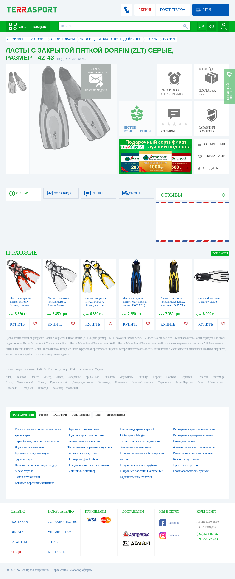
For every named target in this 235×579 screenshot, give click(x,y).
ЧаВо (98, 414)
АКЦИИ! (144, 9)
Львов (59, 377)
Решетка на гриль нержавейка (193, 453)
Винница (142, 377)
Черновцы (104, 382)
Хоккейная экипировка (135, 447)
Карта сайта (60, 570)
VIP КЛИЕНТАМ (60, 532)
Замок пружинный (27, 477)
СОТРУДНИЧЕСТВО (63, 521)
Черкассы (202, 377)
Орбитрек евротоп (185, 465)
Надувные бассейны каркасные (141, 471)
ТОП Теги (60, 414)
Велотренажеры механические (194, 429)
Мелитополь (215, 382)
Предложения (116, 414)
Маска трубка (24, 471)
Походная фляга (184, 441)
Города (43, 414)
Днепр (47, 377)
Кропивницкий (58, 382)
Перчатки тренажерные (83, 429)
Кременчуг (121, 382)
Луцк (200, 382)
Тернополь (164, 382)
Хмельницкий (25, 382)
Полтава (171, 377)
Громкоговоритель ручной (191, 471)
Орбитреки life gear (133, 435)
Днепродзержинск (83, 382)
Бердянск (27, 388)
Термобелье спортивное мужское (89, 447)
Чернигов (186, 377)
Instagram (169, 535)
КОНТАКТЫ (57, 552)
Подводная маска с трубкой (139, 465)
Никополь (11, 388)
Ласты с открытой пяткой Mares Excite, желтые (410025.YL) (173, 301)
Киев (8, 377)
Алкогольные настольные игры (194, 447)
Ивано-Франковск (142, 382)
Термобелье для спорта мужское (37, 441)
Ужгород (43, 388)
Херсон (157, 377)
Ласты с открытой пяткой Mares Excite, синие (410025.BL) (135, 301)
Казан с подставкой (186, 459)
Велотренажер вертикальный (193, 435)
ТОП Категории (23, 414)
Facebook (169, 522)
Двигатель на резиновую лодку (36, 465)
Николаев (109, 377)
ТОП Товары (81, 414)
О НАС (53, 542)
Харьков (21, 377)
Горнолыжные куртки (82, 453)
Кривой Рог (91, 377)
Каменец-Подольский (65, 388)
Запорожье (74, 377)
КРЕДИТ (17, 552)
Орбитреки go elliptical (83, 459)
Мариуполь (126, 377)
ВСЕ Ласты (220, 253)
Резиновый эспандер (81, 471)
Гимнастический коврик (84, 441)
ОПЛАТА (17, 532)
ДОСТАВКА (19, 521)
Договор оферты (81, 570)
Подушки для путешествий (86, 435)
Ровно (41, 382)
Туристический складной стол (140, 441)
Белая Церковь (184, 382)
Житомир (218, 377)
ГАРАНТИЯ (19, 542)
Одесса (35, 377)
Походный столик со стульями (88, 465)
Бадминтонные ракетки (136, 477)
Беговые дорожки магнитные (35, 483)
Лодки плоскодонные (29, 447)
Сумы (9, 382)
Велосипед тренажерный (137, 429)
